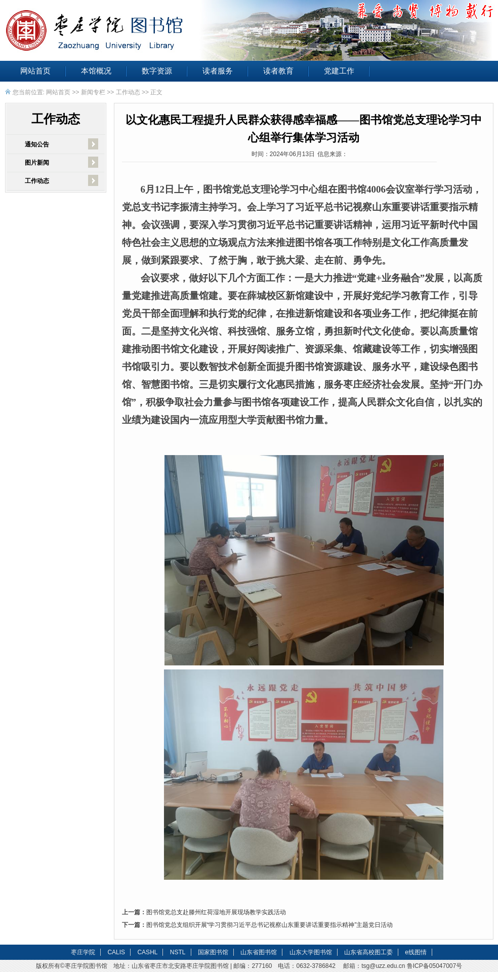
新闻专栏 (93, 92)
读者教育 (278, 71)
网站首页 (35, 71)
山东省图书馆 (258, 952)
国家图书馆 (213, 952)
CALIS (116, 952)
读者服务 (217, 71)
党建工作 (339, 71)
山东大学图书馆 (310, 952)
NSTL (178, 952)
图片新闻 (37, 162)
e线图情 (416, 952)
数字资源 (157, 71)
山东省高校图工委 (368, 952)
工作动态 (128, 92)
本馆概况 (96, 71)
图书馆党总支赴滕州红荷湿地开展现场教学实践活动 (216, 912)
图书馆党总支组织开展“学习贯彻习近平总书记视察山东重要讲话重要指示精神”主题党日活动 (269, 924)
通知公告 (37, 144)
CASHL (147, 952)
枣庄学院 (83, 952)
